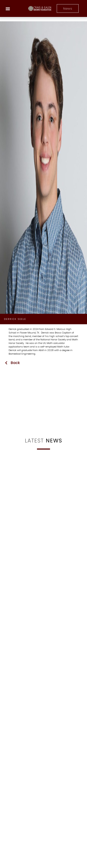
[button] (7, 8)
